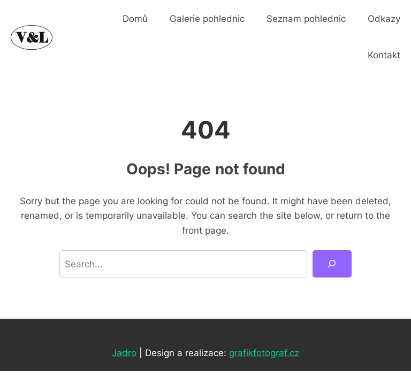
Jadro (124, 352)
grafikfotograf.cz (264, 352)
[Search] (332, 264)
